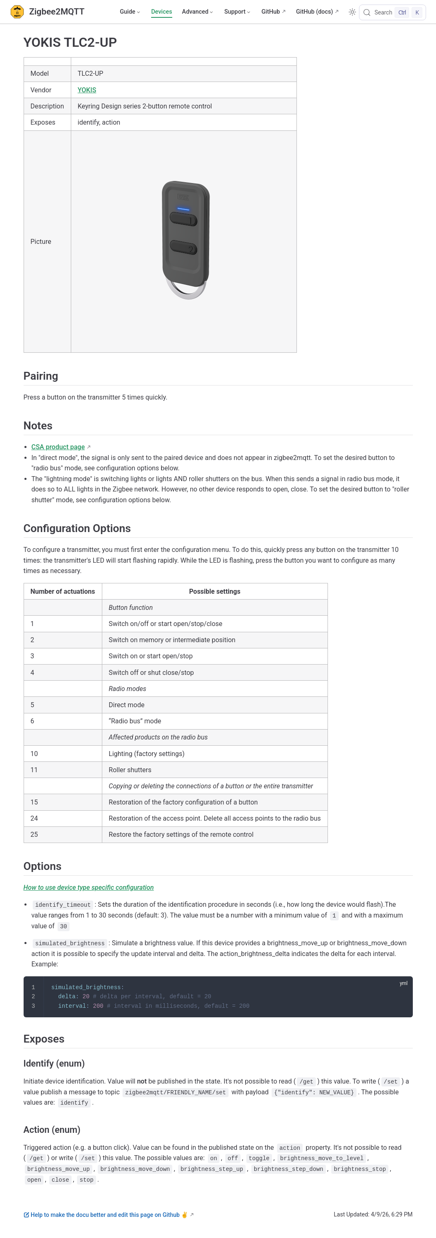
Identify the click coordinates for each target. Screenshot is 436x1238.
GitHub (270, 11)
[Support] (238, 12)
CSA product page (58, 447)
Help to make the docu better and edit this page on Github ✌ (106, 1215)
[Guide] (130, 12)
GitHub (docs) (314, 11)
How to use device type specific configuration (89, 887)
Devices (161, 11)
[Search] (392, 12)
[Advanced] (198, 12)
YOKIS (87, 90)
